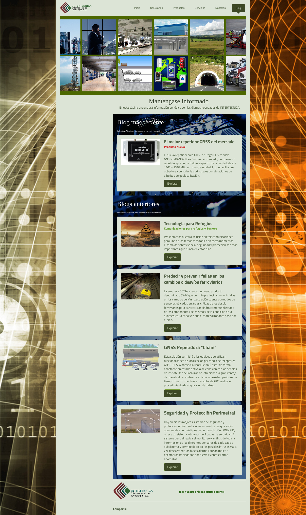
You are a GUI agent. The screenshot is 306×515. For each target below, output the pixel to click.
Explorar (172, 183)
